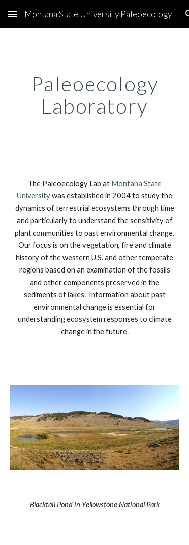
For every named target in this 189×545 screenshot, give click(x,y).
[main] (95, 95)
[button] (12, 14)
